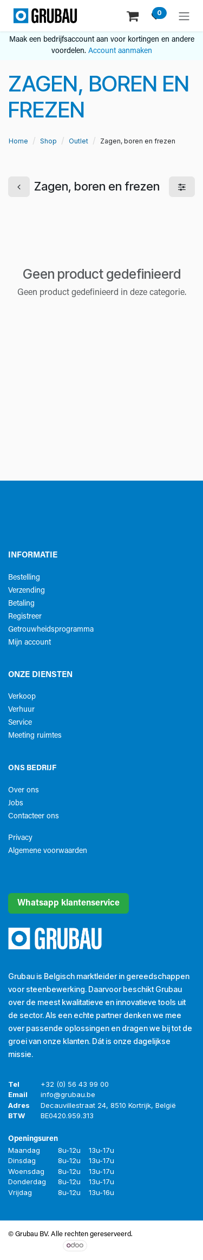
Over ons (23, 790)
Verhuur (21, 710)
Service (20, 723)
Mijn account (29, 643)
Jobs (15, 803)
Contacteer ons (33, 816)
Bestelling (24, 578)
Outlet (78, 141)
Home (18, 141)
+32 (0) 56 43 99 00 (75, 1084)
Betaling (21, 604)
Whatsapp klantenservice (68, 903)
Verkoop (22, 697)
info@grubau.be (68, 1094)
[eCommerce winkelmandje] (134, 15)
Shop (48, 141)
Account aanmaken (120, 51)
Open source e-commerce (149, 1245)
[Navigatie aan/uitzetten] (184, 15)
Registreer (25, 617)
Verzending (26, 591)
